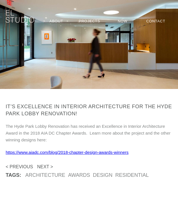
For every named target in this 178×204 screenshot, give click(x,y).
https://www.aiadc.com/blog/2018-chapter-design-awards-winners (67, 152)
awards (79, 175)
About (56, 21)
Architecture (45, 175)
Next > (45, 166)
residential (132, 175)
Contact (155, 21)
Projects (89, 21)
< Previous (19, 166)
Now (122, 21)
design (103, 175)
